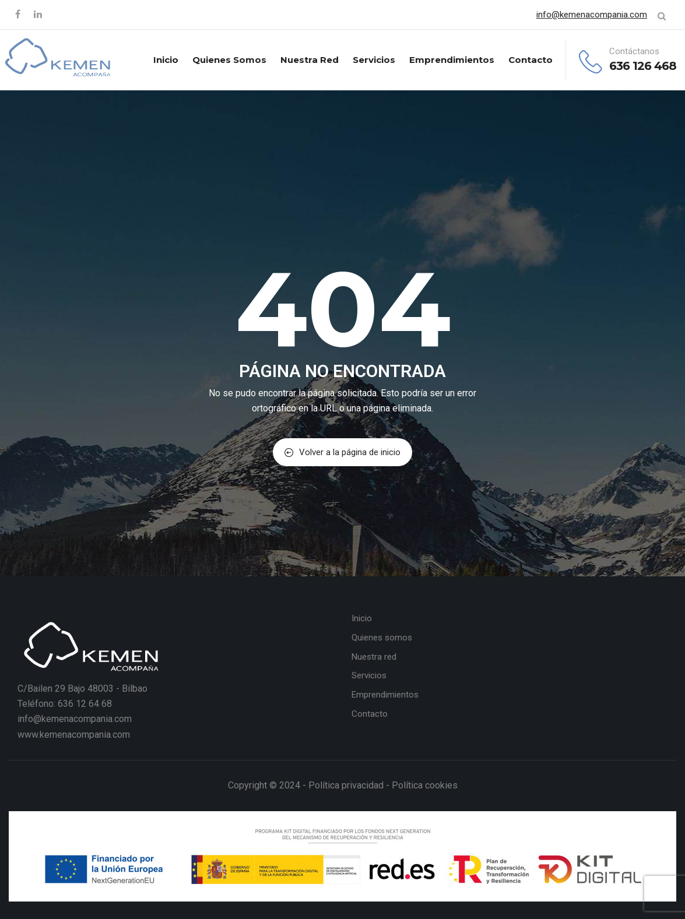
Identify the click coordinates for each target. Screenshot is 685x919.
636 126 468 (642, 66)
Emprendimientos (451, 59)
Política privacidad (346, 785)
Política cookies (425, 785)
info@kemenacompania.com (591, 14)
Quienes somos (229, 59)
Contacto (530, 59)
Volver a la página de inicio (342, 452)
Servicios (374, 59)
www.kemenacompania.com (73, 734)
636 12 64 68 (85, 703)
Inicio (165, 59)
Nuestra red (309, 59)
